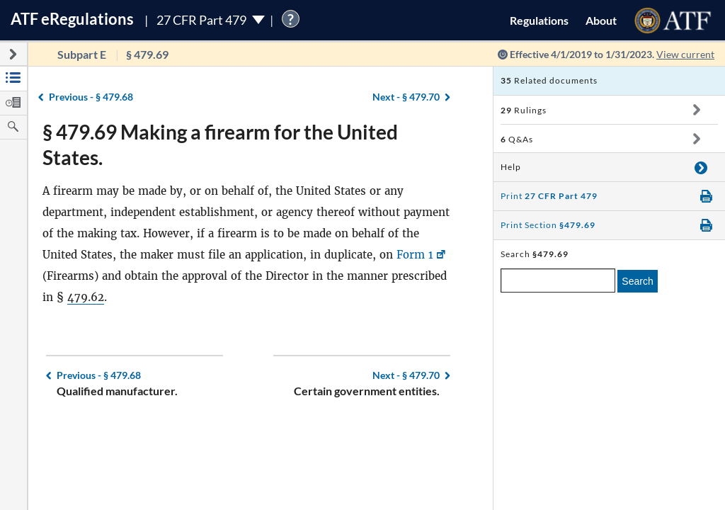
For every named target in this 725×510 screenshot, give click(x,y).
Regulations (539, 20)
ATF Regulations (72, 18)
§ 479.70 (406, 97)
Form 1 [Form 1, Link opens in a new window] (414, 254)
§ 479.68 (91, 97)
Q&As (517, 139)
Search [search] (637, 281)
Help (511, 167)
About (601, 20)
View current (685, 54)
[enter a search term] (558, 280)
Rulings (524, 110)
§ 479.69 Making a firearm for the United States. (220, 144)
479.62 (85, 297)
